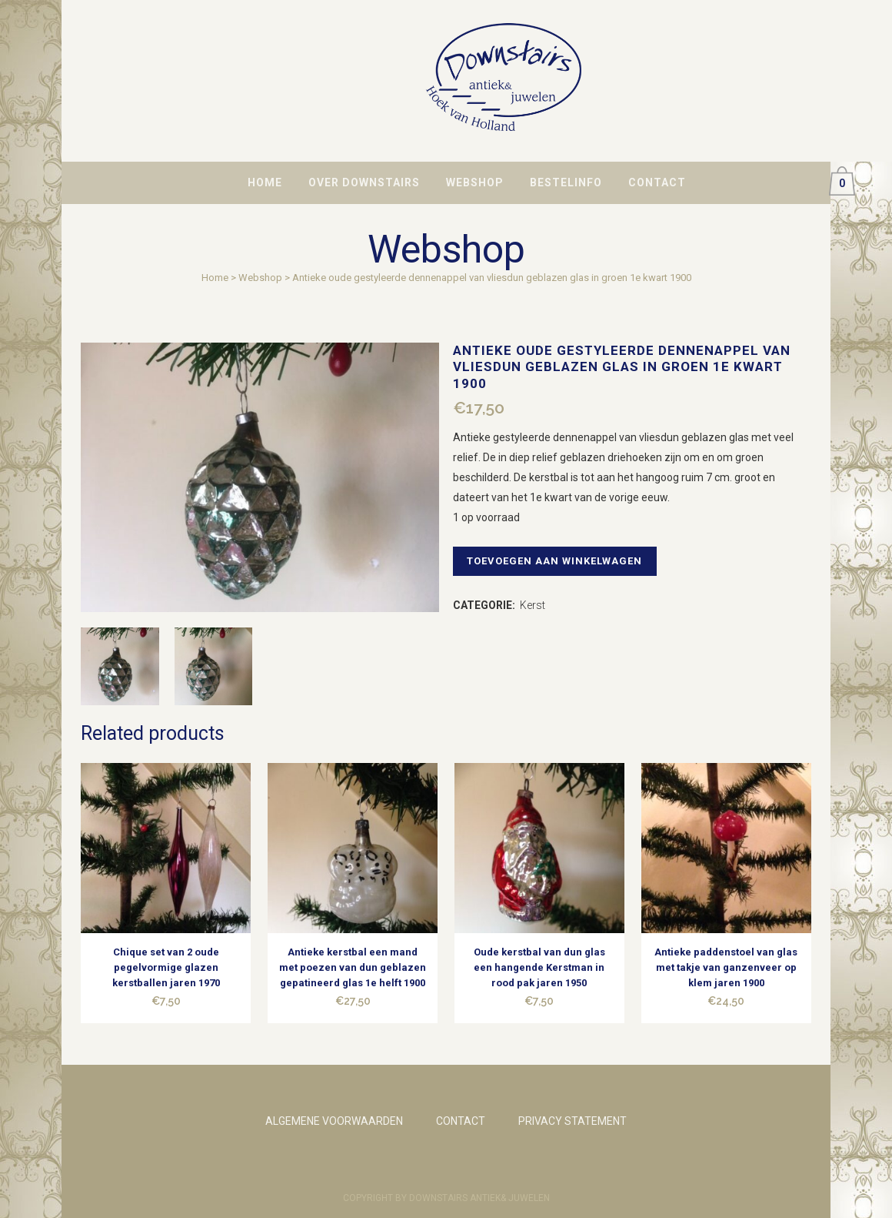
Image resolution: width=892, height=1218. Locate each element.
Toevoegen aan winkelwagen (558, 561)
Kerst (532, 605)
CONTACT (460, 1121)
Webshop (260, 277)
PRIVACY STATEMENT (572, 1121)
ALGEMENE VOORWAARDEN (334, 1121)
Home (214, 277)
